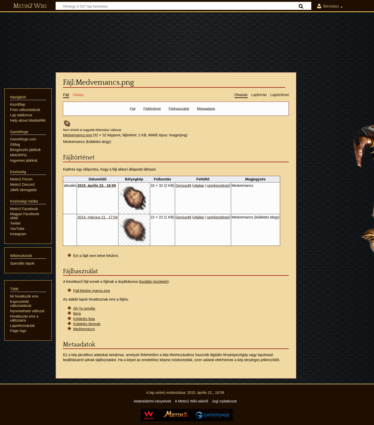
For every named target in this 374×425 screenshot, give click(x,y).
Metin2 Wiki (30, 6)
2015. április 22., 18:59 (96, 185)
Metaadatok (206, 108)
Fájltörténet (152, 108)
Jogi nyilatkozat (224, 401)
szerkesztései (218, 185)
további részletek (153, 282)
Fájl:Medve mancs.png (91, 291)
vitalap (198, 185)
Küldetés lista (84, 319)
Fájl (132, 108)
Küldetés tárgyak (86, 324)
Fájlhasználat (179, 108)
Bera (77, 313)
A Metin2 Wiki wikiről (191, 401)
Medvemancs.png (77, 135)
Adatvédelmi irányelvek (152, 401)
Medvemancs (84, 329)
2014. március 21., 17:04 (97, 217)
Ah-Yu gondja (84, 308)
